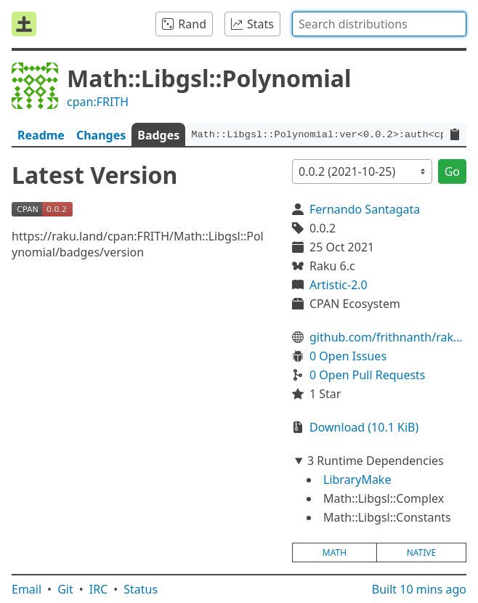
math (335, 552)
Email (26, 589)
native (422, 552)
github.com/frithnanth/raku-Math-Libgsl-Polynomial (387, 337)
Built (419, 589)
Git (65, 589)
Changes (101, 135)
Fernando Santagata (364, 209)
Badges (158, 135)
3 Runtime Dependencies (375, 461)
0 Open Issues (347, 356)
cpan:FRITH (98, 102)
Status (140, 589)
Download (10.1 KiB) (363, 427)
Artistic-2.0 (338, 285)
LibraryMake (357, 479)
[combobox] (379, 24)
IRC (98, 589)
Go (452, 171)
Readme (41, 135)
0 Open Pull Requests (367, 375)
